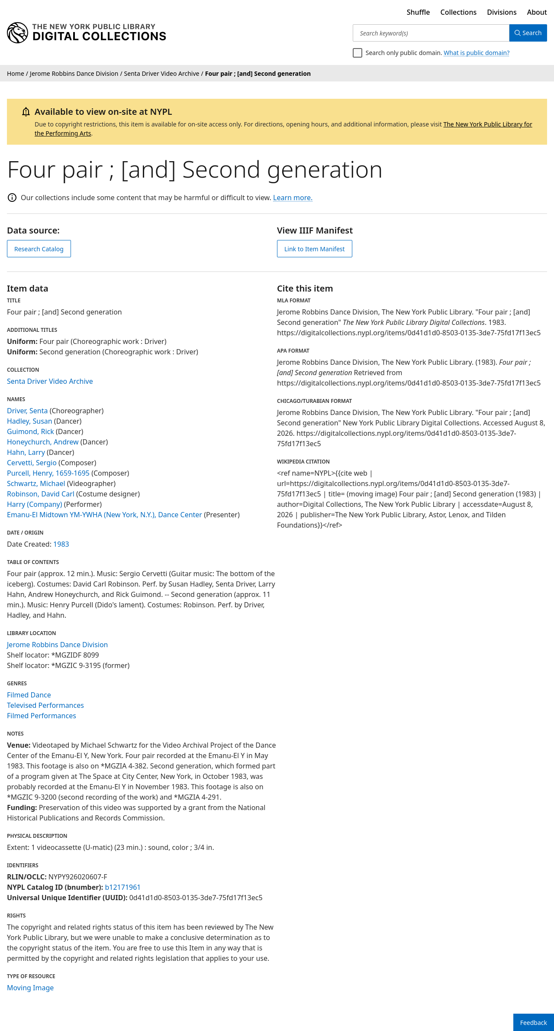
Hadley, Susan (29, 421)
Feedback (533, 1022)
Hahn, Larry (26, 452)
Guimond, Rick (30, 431)
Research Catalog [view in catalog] (39, 249)
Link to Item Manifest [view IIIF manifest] (314, 249)
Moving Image (30, 987)
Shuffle (418, 12)
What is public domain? (476, 53)
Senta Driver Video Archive (50, 381)
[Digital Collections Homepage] (86, 33)
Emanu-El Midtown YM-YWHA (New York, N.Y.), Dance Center (104, 514)
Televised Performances (45, 705)
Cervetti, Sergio (32, 462)
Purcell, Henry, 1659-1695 (48, 473)
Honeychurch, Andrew (43, 442)
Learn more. (292, 197)
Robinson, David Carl (40, 494)
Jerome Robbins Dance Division (57, 644)
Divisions (501, 12)
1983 (61, 544)
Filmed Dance (29, 695)
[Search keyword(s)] (429, 33)
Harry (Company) (34, 504)
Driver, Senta (27, 410)
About (537, 12)
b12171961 (123, 887)
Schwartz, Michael (36, 483)
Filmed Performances (41, 715)
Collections (459, 12)
